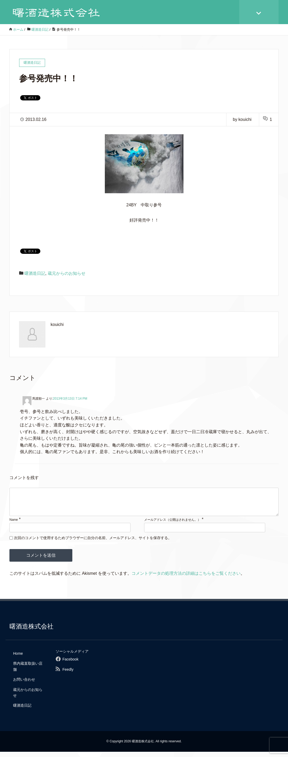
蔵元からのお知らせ (66, 273)
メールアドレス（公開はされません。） (172, 525)
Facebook (70, 664)
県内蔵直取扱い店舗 (27, 672)
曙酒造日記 (34, 273)
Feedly (67, 675)
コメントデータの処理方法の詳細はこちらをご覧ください (186, 578)
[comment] (144, 504)
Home (18, 659)
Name (13, 525)
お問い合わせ (24, 685)
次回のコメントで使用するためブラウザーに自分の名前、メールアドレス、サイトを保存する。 (93, 543)
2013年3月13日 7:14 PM (70, 398)
